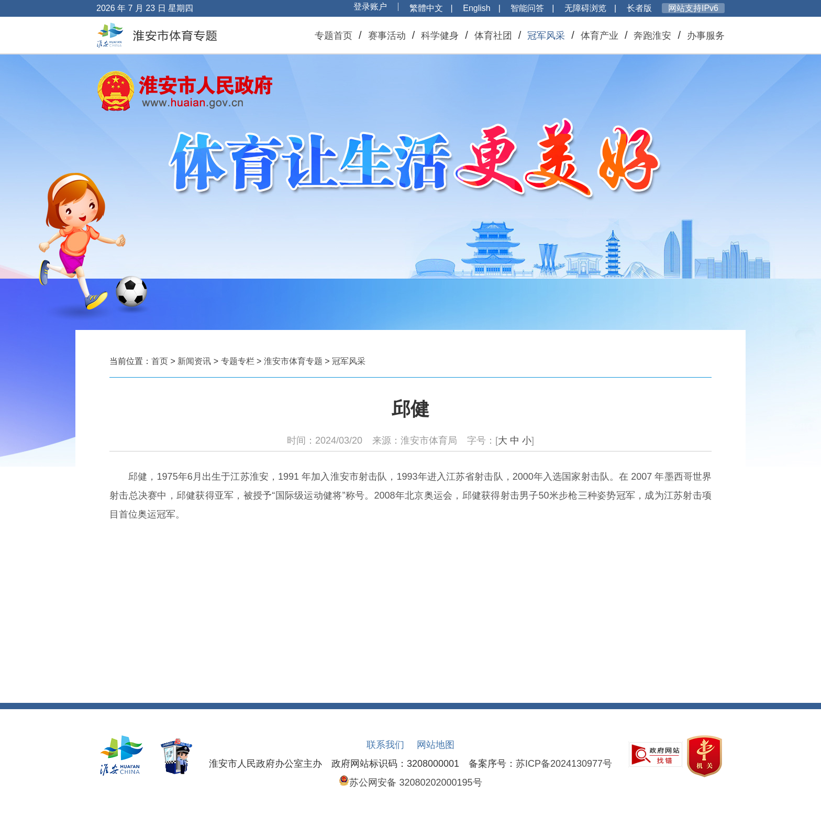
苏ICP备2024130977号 (564, 763)
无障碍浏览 (585, 8)
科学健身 (440, 35)
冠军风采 (546, 35)
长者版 (639, 8)
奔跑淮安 (652, 35)
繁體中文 (426, 8)
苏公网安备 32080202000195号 (410, 782)
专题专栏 (237, 361)
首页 (159, 361)
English (476, 8)
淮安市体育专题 (293, 361)
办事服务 (706, 35)
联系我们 (385, 745)
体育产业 (599, 35)
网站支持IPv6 (693, 8)
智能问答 (527, 8)
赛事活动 (387, 35)
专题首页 (333, 35)
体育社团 (493, 35)
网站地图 (435, 745)
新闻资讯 (194, 361)
